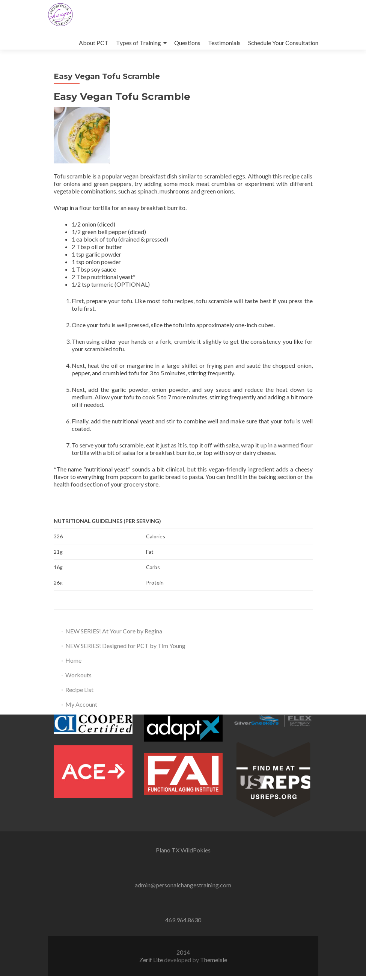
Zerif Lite (151, 959)
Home (73, 660)
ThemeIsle (213, 959)
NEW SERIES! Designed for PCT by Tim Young (125, 645)
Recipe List (79, 689)
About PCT (93, 42)
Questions (187, 42)
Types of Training (138, 42)
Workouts (78, 674)
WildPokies (196, 850)
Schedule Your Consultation (283, 42)
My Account (81, 704)
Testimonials (224, 42)
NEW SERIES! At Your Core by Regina (113, 631)
